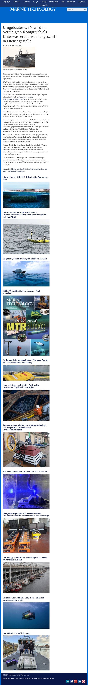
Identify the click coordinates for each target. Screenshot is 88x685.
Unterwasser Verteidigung (16, 171)
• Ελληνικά (71, 2)
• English (44, 5)
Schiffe (5, 171)
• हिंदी (63, 2)
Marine (13, 169)
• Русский (81, 2)
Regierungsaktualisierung (38, 169)
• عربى (35, 2)
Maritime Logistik (8, 678)
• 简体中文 (6, 2)
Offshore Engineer (48, 678)
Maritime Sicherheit (23, 169)
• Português (53, 2)
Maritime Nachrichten (23, 678)
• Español (16, 2)
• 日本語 (44, 2)
